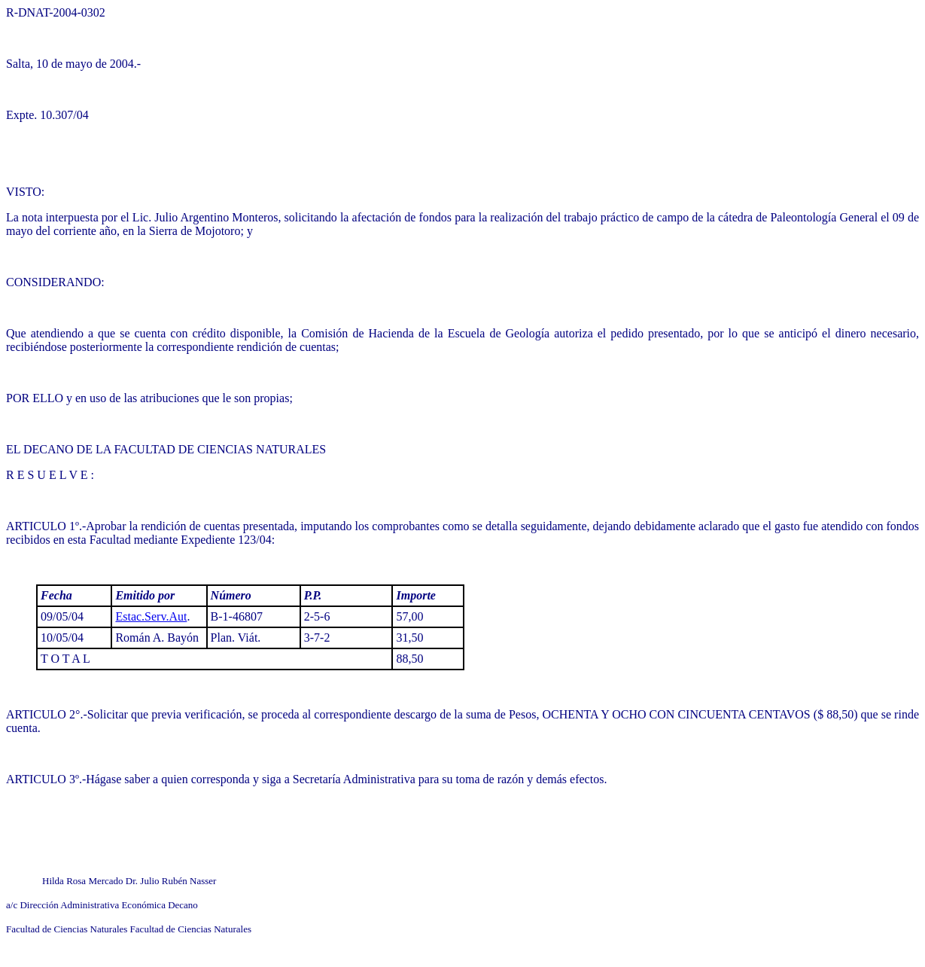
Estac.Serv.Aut (151, 616)
